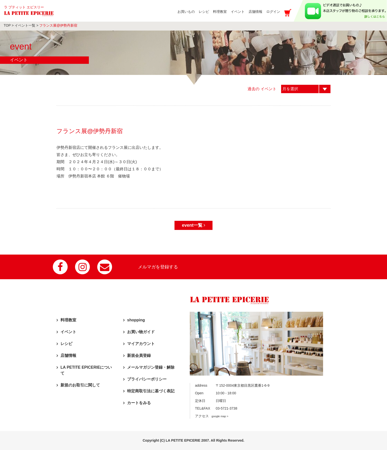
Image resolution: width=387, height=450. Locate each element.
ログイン (273, 12)
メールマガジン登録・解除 (150, 367)
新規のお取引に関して (80, 385)
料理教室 (68, 320)
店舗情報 (68, 355)
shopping (136, 320)
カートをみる (139, 403)
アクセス (211, 416)
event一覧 (193, 225)
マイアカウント (141, 344)
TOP (7, 25)
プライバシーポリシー (147, 379)
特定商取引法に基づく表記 (150, 391)
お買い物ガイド (141, 332)
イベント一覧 (25, 25)
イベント (68, 332)
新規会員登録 (139, 355)
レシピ (66, 344)
